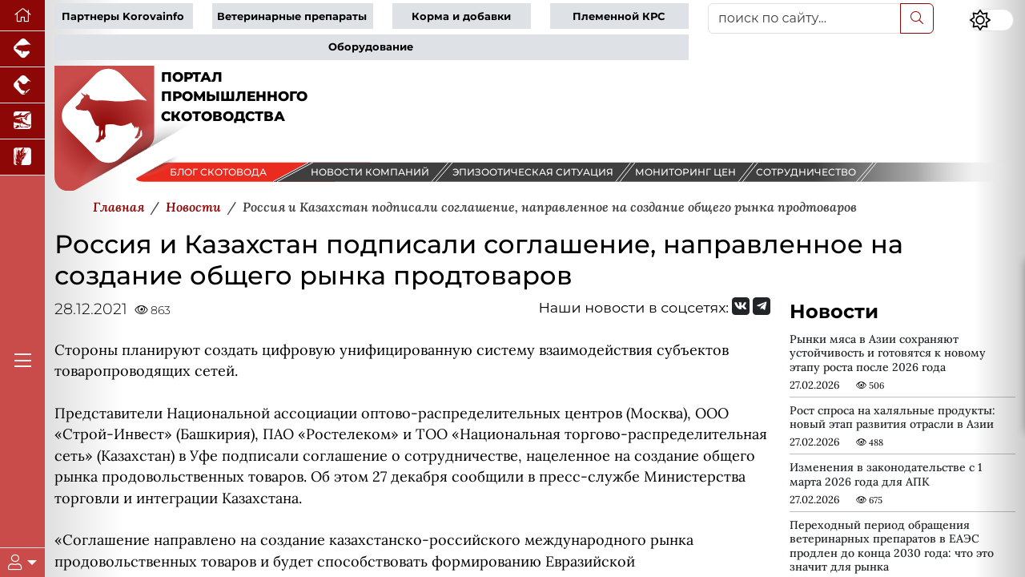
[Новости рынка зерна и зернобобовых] (22, 157)
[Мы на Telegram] (761, 306)
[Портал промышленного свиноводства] (22, 49)
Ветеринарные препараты (292, 16)
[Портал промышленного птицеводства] (22, 85)
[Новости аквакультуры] (22, 121)
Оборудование (370, 47)
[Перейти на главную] (22, 15)
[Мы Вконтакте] (741, 306)
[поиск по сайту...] (804, 18)
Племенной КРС (619, 16)
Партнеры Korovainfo (123, 16)
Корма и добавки (461, 16)
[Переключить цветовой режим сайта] (991, 20)
